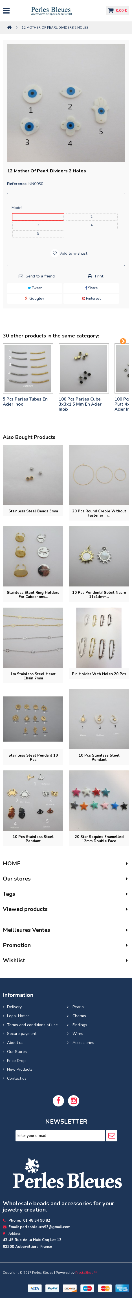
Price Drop (16, 1060)
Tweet (35, 288)
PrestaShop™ (86, 1272)
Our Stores (17, 1051)
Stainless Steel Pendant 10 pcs (33, 757)
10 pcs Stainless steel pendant (99, 757)
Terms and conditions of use (32, 1025)
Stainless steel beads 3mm (33, 511)
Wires (77, 1033)
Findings (79, 1025)
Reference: (17, 183)
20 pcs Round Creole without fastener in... (99, 513)
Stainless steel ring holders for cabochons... (33, 594)
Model (18, 207)
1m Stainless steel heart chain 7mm (33, 676)
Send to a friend (40, 276)
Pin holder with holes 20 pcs (99, 674)
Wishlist (14, 960)
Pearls (77, 1007)
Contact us (17, 1078)
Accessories (82, 1042)
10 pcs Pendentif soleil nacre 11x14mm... (99, 594)
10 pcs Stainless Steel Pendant (33, 839)
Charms (78, 1016)
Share (91, 288)
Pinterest (91, 298)
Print (99, 276)
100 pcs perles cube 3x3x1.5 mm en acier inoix (80, 404)
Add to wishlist (73, 253)
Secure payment (21, 1033)
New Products (19, 1069)
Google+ (34, 298)
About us (15, 1042)
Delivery (14, 1007)
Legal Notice (18, 1016)
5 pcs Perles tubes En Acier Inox (25, 401)
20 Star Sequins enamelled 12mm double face (99, 839)
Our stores (17, 879)
